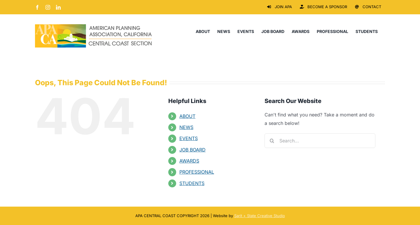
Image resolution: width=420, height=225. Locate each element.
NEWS (186, 127)
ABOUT (187, 116)
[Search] (272, 140)
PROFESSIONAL (196, 172)
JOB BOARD (192, 150)
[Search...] (320, 140)
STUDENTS (191, 183)
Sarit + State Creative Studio (259, 215)
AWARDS (189, 161)
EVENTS (188, 138)
